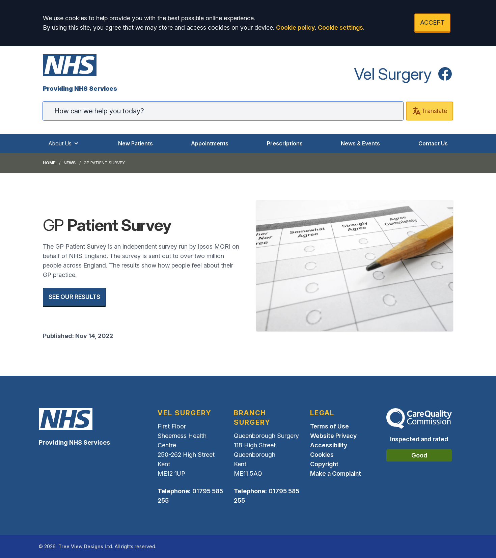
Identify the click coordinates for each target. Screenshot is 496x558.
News (69, 162)
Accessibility (328, 445)
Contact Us (433, 143)
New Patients (135, 143)
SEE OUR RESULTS (74, 296)
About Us (64, 143)
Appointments (209, 143)
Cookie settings (340, 27)
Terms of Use (329, 426)
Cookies (322, 454)
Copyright (324, 464)
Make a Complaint (335, 473)
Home (49, 162)
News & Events (360, 143)
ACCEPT (432, 22)
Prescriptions (285, 143)
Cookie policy (295, 27)
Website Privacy (333, 435)
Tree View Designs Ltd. (85, 546)
